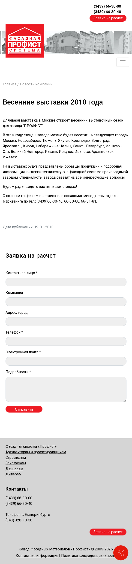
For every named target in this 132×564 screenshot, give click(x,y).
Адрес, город (17, 312)
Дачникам (14, 468)
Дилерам (13, 474)
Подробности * (18, 372)
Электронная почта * (23, 352)
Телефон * (14, 332)
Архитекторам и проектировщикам (36, 452)
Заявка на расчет (108, 18)
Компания (14, 293)
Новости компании (36, 84)
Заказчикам (16, 463)
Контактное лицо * (22, 273)
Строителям (16, 457)
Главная (9, 84)
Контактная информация (37, 555)
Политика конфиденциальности (88, 555)
